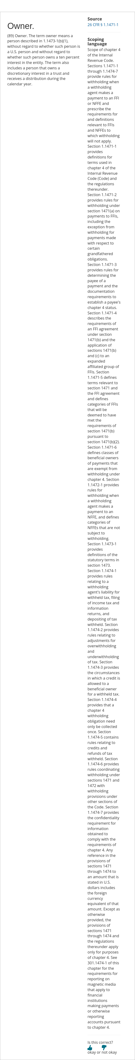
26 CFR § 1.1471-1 (102, 24)
